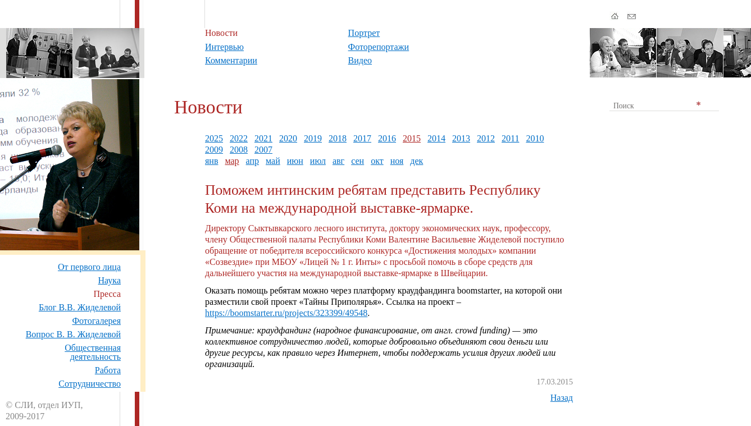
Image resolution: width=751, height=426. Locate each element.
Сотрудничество (89, 383)
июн (295, 161)
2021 (263, 138)
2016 (387, 138)
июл (318, 161)
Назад (561, 397)
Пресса (107, 294)
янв (211, 161)
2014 (436, 138)
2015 (412, 138)
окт (377, 161)
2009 (214, 149)
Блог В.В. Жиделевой (80, 307)
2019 (313, 138)
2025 (214, 138)
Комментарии (231, 60)
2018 (338, 138)
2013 (461, 138)
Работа (108, 370)
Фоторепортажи (378, 47)
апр (252, 161)
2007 (263, 149)
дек (416, 161)
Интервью (224, 47)
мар (232, 161)
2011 (510, 138)
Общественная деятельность (93, 352)
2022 (239, 138)
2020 (288, 138)
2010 (535, 138)
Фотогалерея (96, 321)
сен (357, 161)
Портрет (364, 33)
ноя (397, 161)
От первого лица (89, 267)
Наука (109, 280)
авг (338, 161)
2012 (486, 138)
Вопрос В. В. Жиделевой (73, 334)
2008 (239, 149)
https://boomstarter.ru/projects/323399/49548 (286, 313)
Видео (360, 60)
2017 (362, 138)
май (273, 161)
